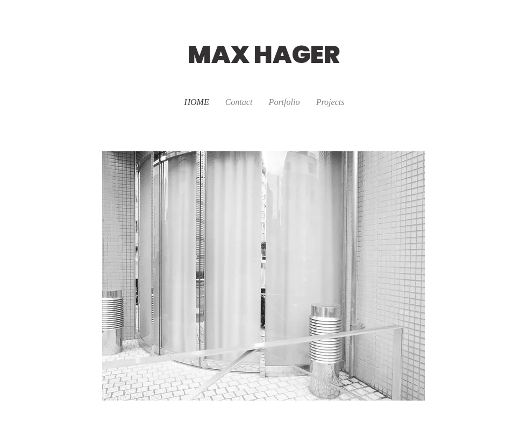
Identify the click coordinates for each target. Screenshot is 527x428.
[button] (330, 102)
